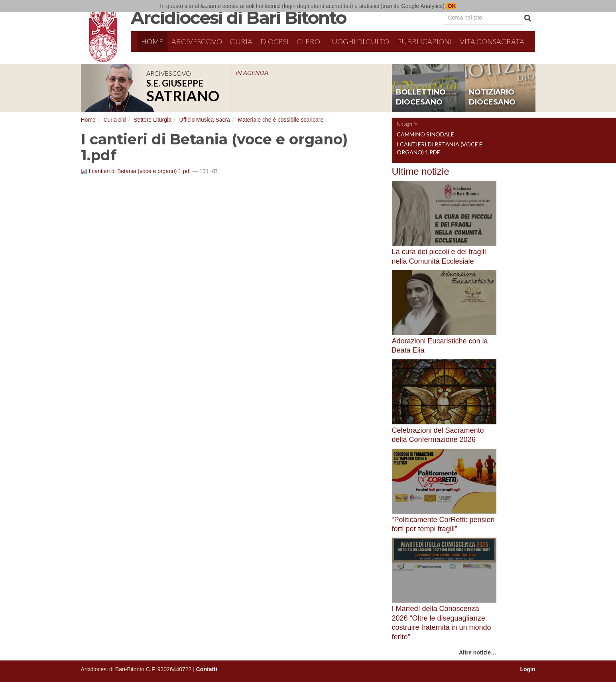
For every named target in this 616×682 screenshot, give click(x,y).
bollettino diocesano (421, 97)
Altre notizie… (477, 652)
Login (527, 669)
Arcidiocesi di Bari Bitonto (238, 17)
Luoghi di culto (358, 41)
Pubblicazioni (424, 41)
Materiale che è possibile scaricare (280, 119)
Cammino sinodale (425, 134)
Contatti (206, 669)
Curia (241, 41)
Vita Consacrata (492, 41)
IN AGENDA (251, 73)
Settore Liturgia (152, 119)
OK (451, 6)
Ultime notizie (420, 171)
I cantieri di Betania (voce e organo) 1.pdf (137, 171)
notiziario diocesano (492, 97)
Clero (308, 41)
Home (152, 41)
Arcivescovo (196, 41)
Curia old (114, 119)
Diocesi (274, 41)
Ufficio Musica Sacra (204, 119)
